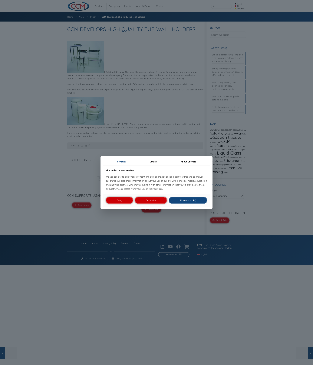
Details (153, 161)
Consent (121, 161)
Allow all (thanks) (188, 200)
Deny (119, 200)
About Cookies (188, 161)
